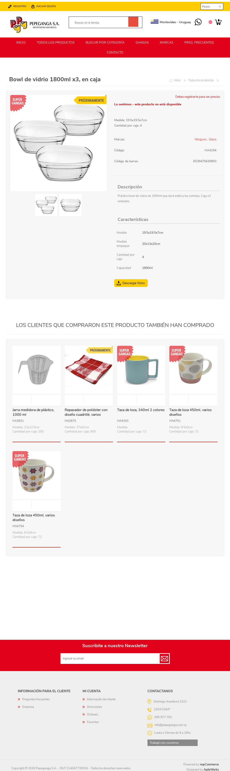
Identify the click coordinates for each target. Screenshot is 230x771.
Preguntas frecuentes (36, 697)
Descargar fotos (133, 281)
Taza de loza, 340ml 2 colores (141, 408)
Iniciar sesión (50, 4)
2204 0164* (162, 707)
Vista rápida (36, 398)
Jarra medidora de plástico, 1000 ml (33, 410)
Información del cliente (101, 697)
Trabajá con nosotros (164, 741)
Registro (24, 4)
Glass (212, 137)
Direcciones (94, 705)
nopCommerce (209, 763)
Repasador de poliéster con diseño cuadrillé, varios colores (86, 413)
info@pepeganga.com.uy (171, 723)
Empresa (28, 705)
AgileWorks (211, 768)
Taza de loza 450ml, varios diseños (190, 410)
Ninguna (200, 137)
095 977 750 (194, 20)
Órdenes (92, 713)
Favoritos (93, 720)
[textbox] (100, 21)
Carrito (214, 20)
